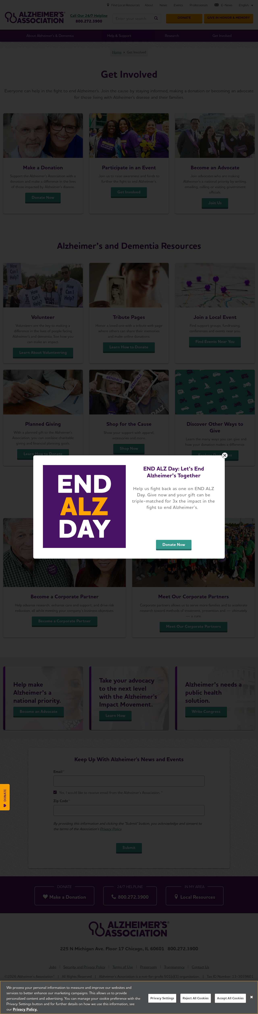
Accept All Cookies (230, 998)
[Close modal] (225, 455)
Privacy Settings (162, 998)
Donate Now (173, 544)
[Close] (251, 997)
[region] (129, 997)
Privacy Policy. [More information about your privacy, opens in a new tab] (25, 1009)
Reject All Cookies (196, 998)
